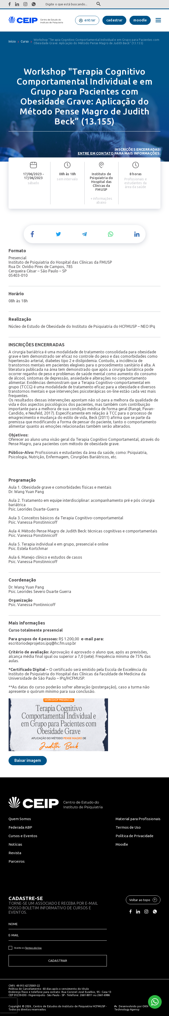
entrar (89, 20)
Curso (25, 41)
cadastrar (114, 20)
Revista (15, 853)
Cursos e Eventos (23, 836)
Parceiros (17, 861)
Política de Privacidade (134, 836)
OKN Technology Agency (131, 1008)
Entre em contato (96, 153)
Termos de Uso (128, 827)
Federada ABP (20, 827)
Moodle (122, 844)
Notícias (15, 844)
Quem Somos (20, 819)
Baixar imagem (27, 760)
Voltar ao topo (143, 900)
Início (12, 41)
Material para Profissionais (138, 819)
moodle (140, 20)
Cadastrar (57, 960)
